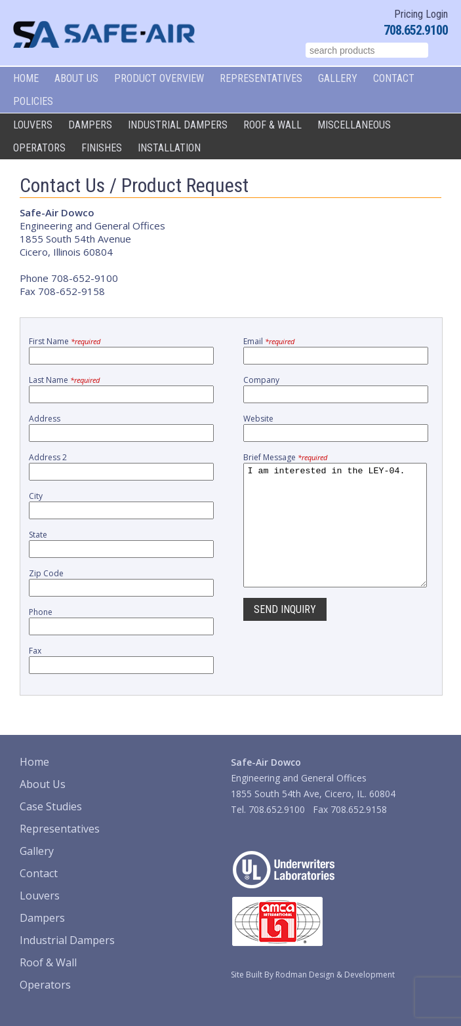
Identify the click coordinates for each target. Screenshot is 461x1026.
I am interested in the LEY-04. (335, 537)
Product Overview (159, 78)
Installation (169, 148)
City (36, 496)
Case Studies (51, 806)
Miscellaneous (354, 125)
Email (268, 341)
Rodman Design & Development (335, 974)
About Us (76, 78)
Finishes (101, 148)
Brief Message (285, 457)
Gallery (337, 78)
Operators (39, 148)
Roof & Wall (272, 125)
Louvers (32, 125)
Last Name (64, 379)
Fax (35, 650)
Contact (393, 78)
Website (258, 418)
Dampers (90, 125)
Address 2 (48, 457)
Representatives (261, 78)
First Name (64, 341)
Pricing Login (421, 14)
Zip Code (46, 573)
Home (26, 78)
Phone (40, 612)
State (38, 534)
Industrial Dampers (178, 125)
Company (261, 379)
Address (44, 418)
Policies (33, 101)
